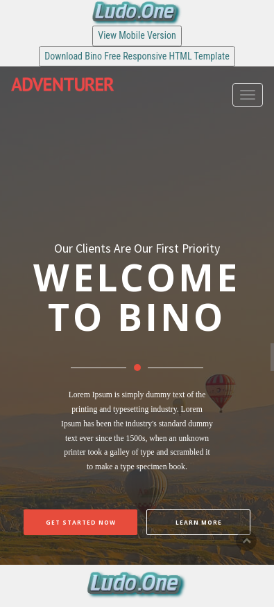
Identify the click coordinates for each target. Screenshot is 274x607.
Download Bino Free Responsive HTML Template (136, 56)
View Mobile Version (136, 35)
